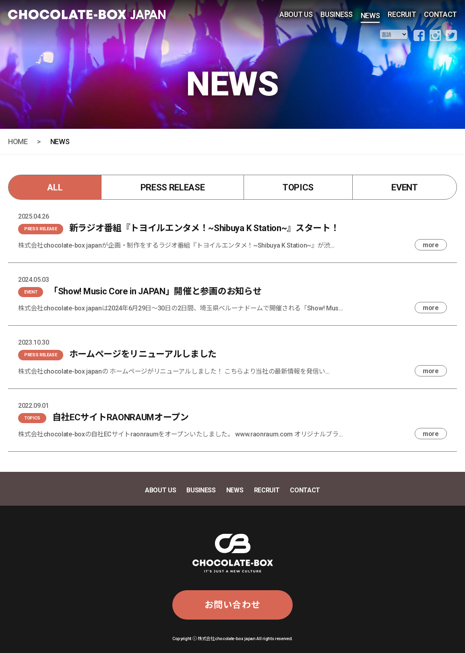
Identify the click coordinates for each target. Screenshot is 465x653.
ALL (54, 187)
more (431, 245)
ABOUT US (295, 14)
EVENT (404, 187)
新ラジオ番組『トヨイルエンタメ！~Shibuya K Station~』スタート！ (204, 228)
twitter (451, 35)
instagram (435, 35)
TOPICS (298, 187)
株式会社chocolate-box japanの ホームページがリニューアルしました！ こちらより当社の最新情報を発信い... (174, 371)
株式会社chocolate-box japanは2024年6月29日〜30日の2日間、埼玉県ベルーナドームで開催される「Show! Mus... (180, 308)
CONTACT (440, 14)
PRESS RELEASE (173, 187)
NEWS (370, 15)
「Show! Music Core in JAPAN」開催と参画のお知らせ (155, 291)
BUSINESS (336, 14)
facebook (419, 35)
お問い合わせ (232, 605)
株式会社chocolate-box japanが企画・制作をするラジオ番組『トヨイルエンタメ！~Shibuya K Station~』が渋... (176, 245)
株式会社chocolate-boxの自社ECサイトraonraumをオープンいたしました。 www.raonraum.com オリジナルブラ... (180, 434)
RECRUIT (402, 14)
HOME (18, 141)
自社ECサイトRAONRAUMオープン (120, 417)
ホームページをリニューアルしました (143, 354)
